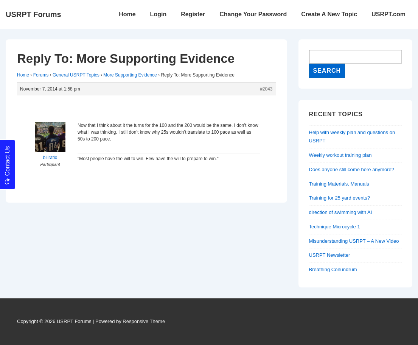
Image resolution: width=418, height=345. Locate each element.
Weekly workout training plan (340, 155)
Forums (41, 75)
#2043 (266, 89)
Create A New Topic (329, 14)
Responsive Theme (144, 321)
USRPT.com (388, 14)
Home (127, 14)
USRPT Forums (33, 14)
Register (193, 14)
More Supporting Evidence (130, 75)
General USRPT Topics (76, 75)
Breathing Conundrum (333, 269)
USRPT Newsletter (329, 255)
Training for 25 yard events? (339, 198)
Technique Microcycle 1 (334, 226)
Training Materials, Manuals (339, 184)
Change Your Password (253, 14)
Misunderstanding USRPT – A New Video (354, 241)
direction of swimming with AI (340, 212)
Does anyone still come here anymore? (351, 169)
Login (158, 14)
